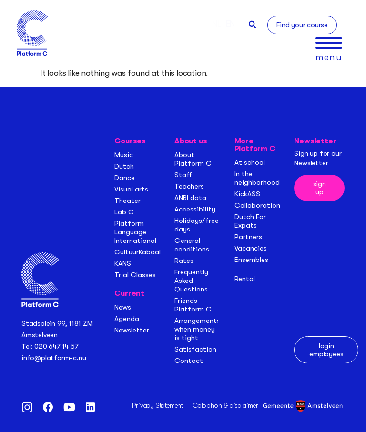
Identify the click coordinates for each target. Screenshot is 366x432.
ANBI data (190, 197)
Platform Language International (135, 232)
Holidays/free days (196, 224)
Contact (188, 360)
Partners (248, 236)
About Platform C (193, 159)
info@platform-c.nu (53, 357)
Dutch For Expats (250, 221)
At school (249, 162)
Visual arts (131, 189)
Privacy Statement (157, 405)
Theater (127, 200)
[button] (252, 24)
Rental (244, 278)
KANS (122, 263)
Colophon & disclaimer (225, 405)
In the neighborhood (257, 178)
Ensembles (251, 259)
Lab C (124, 212)
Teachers (189, 186)
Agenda (126, 318)
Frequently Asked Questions (191, 280)
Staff (183, 175)
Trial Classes (135, 275)
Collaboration (257, 205)
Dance (124, 177)
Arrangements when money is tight (197, 329)
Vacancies (250, 248)
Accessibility (194, 209)
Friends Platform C (193, 304)
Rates (183, 260)
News (122, 307)
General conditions (191, 244)
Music (123, 155)
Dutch (124, 166)
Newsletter (131, 330)
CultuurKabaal (137, 252)
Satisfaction (195, 349)
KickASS (247, 194)
